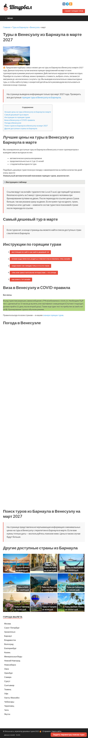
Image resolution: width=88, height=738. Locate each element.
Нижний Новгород (12, 660)
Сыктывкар (9, 685)
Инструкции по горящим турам (17, 117)
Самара (7, 677)
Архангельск (9, 632)
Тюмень (7, 689)
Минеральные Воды (13, 656)
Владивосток (10, 640)
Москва (7, 623)
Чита (6, 710)
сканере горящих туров (53, 315)
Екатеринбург (10, 648)
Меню (10, 18)
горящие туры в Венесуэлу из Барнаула (41, 97)
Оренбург (8, 673)
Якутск (7, 714)
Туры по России (49, 587)
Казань (7, 652)
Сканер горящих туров (73, 11)
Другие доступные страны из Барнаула (20, 128)
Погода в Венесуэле (12, 123)
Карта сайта (56, 731)
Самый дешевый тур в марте (16, 115)
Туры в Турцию (49, 606)
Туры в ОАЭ (22, 587)
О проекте (47, 731)
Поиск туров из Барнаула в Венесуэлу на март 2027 (26, 126)
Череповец (9, 706)
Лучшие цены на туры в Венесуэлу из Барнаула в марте (27, 112)
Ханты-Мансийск (11, 697)
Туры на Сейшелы (75, 587)
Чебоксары (9, 702)
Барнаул (8, 636)
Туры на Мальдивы (74, 567)
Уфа (6, 693)
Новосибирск (10, 665)
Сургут (7, 681)
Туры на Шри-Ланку (74, 606)
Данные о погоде (9, 735)
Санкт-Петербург (12, 628)
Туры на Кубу (50, 567)
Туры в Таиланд (21, 606)
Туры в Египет (22, 567)
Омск (6, 669)
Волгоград (8, 644)
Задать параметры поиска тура (68, 735)
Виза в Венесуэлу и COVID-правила (19, 120)
